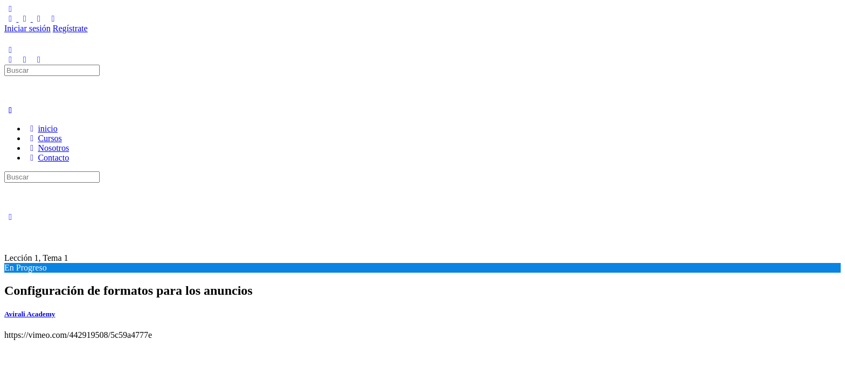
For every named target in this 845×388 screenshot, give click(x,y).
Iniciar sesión (27, 28)
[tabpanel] (211, 335)
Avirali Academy (29, 314)
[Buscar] (10, 59)
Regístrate (70, 28)
